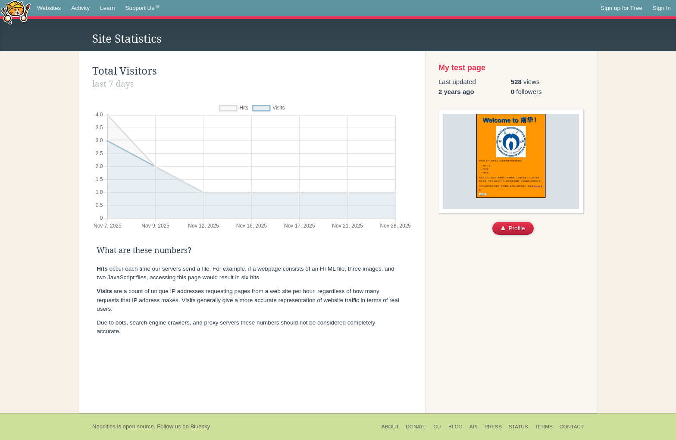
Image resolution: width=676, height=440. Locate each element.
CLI (437, 427)
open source (138, 426)
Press (493, 427)
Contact (572, 427)
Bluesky (200, 426)
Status (518, 427)
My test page (461, 67)
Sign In (662, 8)
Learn (107, 8)
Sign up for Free (621, 8)
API (473, 427)
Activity (80, 8)
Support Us (142, 8)
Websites (49, 8)
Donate (416, 427)
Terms (544, 427)
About (390, 427)
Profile (513, 228)
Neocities (104, 426)
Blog (455, 427)
